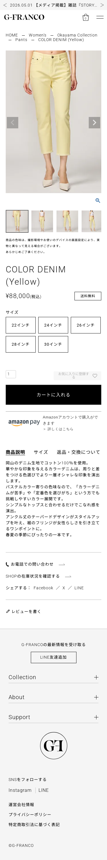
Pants (21, 39)
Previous (12, 122)
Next (94, 122)
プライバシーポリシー (30, 814)
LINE (79, 588)
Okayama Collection (77, 35)
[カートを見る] (85, 17)
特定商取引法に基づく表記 (34, 824)
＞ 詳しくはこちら (58, 429)
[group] (53, 5)
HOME (12, 35)
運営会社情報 (21, 804)
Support (19, 717)
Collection (22, 677)
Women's (38, 35)
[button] (5, 5)
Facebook (43, 588)
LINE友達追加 (53, 657)
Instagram (20, 790)
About (17, 697)
